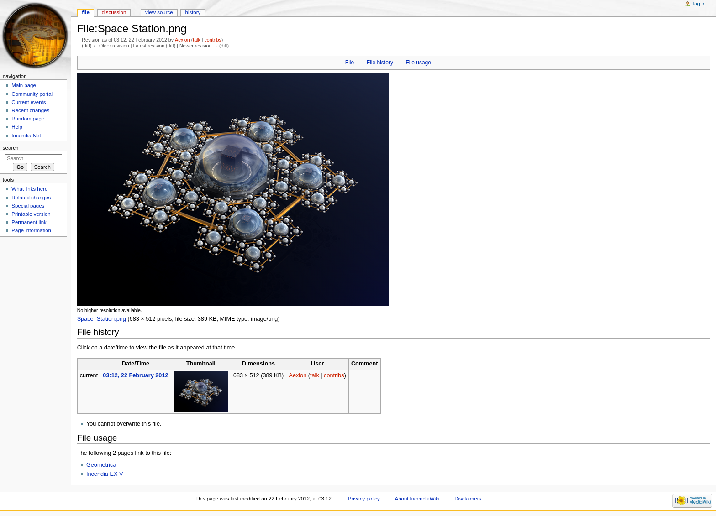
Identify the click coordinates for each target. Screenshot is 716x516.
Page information (31, 230)
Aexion (182, 39)
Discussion (114, 12)
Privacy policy (364, 498)
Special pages (27, 205)
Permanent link (28, 222)
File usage (418, 62)
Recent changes (30, 110)
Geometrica (101, 465)
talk (196, 39)
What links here (29, 189)
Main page (23, 85)
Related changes (31, 197)
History (193, 12)
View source (159, 12)
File (349, 62)
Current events (28, 102)
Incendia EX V (104, 474)
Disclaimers (467, 498)
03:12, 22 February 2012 (135, 375)
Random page (27, 118)
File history (380, 62)
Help (16, 127)
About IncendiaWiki (417, 498)
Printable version (30, 214)
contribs (212, 39)
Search (11, 148)
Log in (699, 3)
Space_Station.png (101, 319)
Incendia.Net (26, 135)
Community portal (32, 94)
